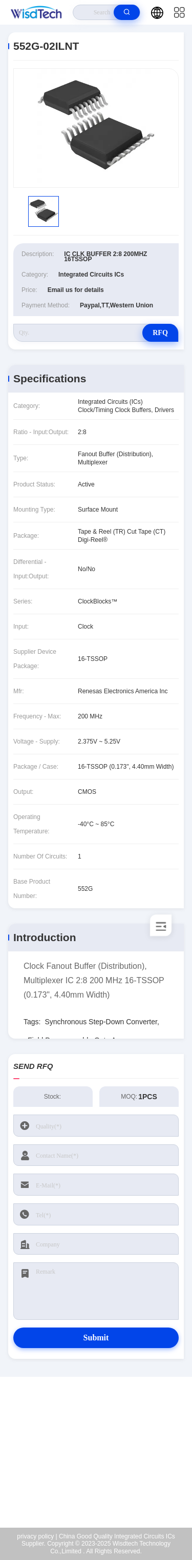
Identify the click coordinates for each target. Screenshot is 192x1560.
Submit (96, 1337)
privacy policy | (37, 1536)
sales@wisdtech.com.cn (103, 1463)
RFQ (160, 333)
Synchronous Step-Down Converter (101, 1022)
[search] (127, 12)
